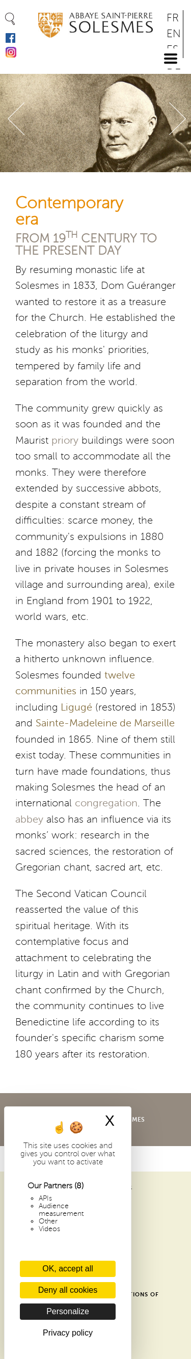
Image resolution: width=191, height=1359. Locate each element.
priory (64, 440)
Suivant (177, 118)
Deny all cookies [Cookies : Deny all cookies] (68, 1290)
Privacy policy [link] (68, 1332)
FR (173, 18)
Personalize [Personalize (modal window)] (67, 1311)
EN (174, 34)
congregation (106, 803)
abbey (29, 819)
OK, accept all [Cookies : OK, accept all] (67, 1268)
